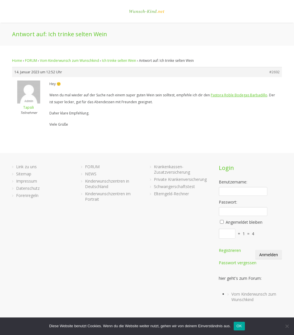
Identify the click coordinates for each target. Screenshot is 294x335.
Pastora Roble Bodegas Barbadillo (239, 95)
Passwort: (228, 202)
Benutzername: (233, 182)
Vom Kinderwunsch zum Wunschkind (69, 60)
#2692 (274, 72)
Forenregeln (27, 195)
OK (239, 326)
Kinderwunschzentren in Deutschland (107, 183)
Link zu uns (26, 166)
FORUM (31, 60)
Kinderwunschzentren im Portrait (108, 196)
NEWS (90, 174)
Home (17, 60)
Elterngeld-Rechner (171, 193)
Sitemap (23, 174)
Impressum (26, 181)
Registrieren (230, 250)
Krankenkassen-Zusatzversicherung (172, 169)
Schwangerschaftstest (174, 186)
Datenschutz (28, 188)
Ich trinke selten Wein (119, 60)
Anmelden (268, 254)
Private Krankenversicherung (180, 179)
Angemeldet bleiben (244, 222)
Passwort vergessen (237, 262)
